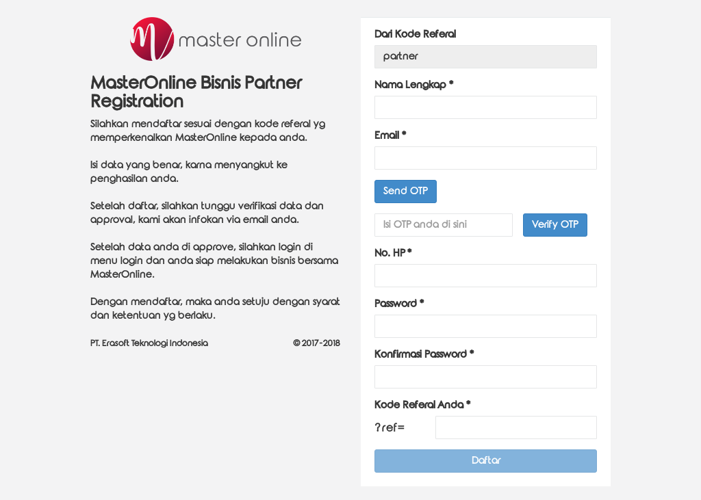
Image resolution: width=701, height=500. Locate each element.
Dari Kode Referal (415, 34)
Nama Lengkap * (413, 85)
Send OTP (405, 191)
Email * (390, 136)
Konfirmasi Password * (424, 355)
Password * (399, 304)
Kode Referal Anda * (422, 405)
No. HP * (392, 253)
